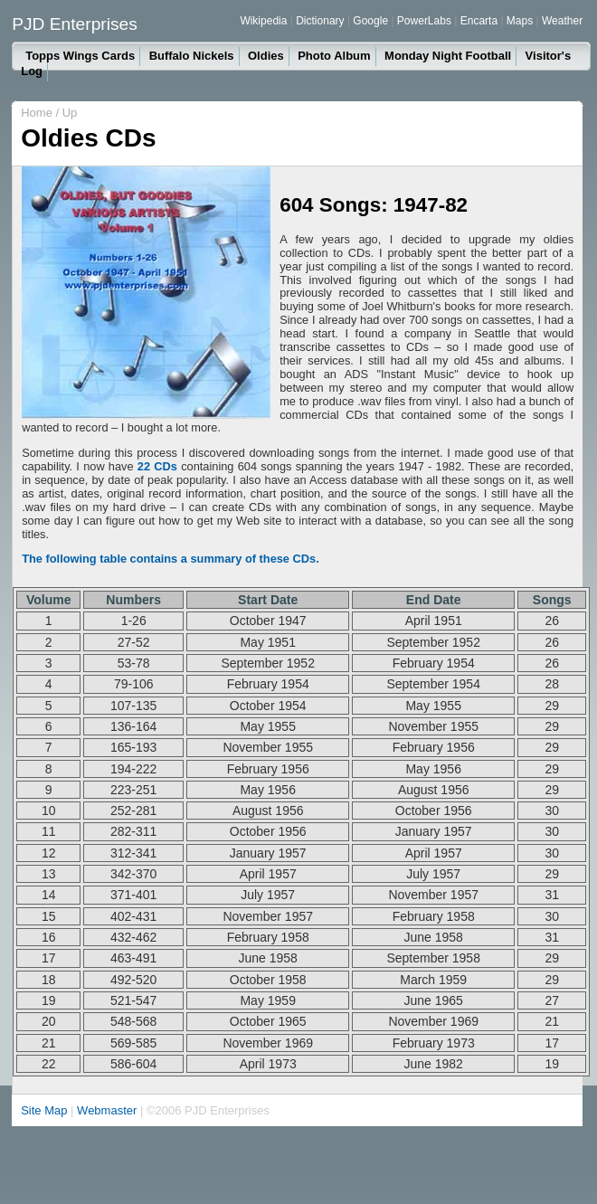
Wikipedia (263, 20)
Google (370, 20)
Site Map (44, 1110)
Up (70, 112)
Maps (520, 20)
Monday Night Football (447, 55)
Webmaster (107, 1110)
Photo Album (334, 55)
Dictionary (320, 20)
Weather (562, 20)
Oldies (266, 55)
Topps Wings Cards (80, 55)
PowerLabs (424, 20)
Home (36, 112)
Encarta (479, 20)
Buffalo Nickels (191, 55)
